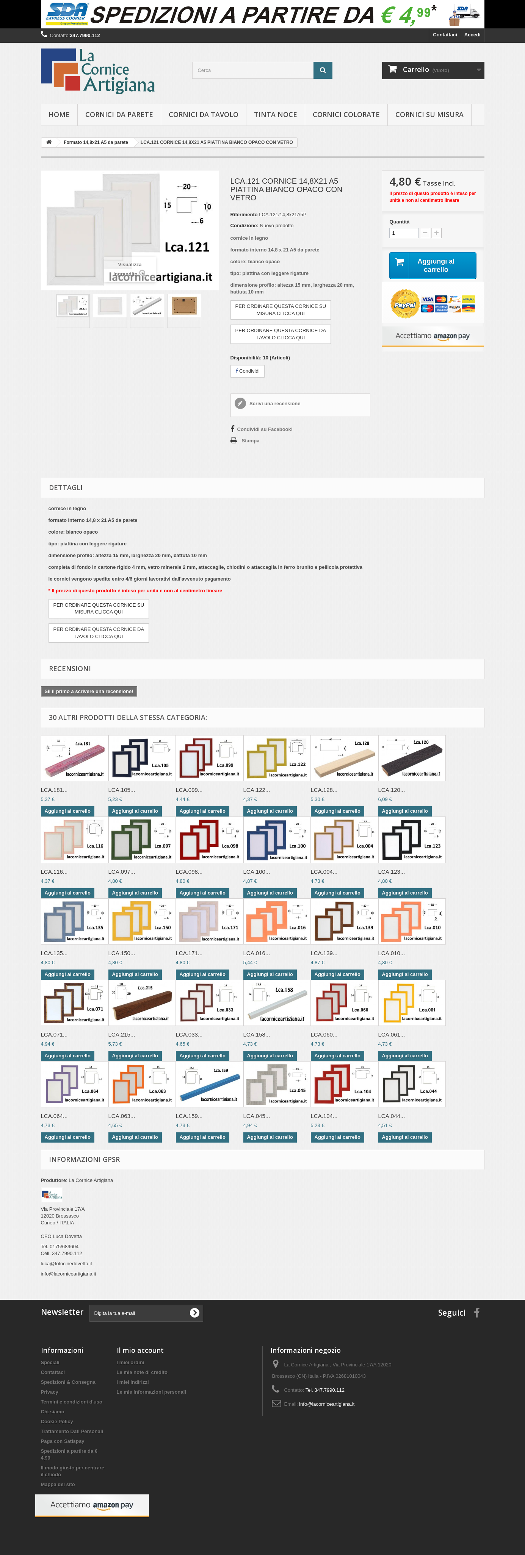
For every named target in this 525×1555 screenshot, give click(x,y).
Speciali (50, 1362)
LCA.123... (391, 871)
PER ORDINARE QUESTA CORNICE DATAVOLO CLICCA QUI (280, 334)
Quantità (399, 222)
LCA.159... (189, 1116)
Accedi (472, 34)
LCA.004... (324, 871)
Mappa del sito (58, 1484)
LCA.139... (324, 953)
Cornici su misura (429, 114)
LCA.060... (324, 1034)
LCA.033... (189, 1034)
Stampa (251, 440)
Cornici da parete (119, 114)
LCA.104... (324, 1116)
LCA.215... (121, 1034)
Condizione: (244, 225)
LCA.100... (256, 871)
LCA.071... (54, 1034)
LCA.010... (391, 953)
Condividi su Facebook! (265, 429)
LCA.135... (54, 953)
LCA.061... (391, 1034)
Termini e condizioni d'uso (71, 1402)
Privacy (49, 1392)
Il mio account (140, 1350)
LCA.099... (189, 790)
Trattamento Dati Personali (72, 1431)
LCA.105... (121, 790)
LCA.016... (256, 953)
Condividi (247, 371)
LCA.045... (256, 1116)
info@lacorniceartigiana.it (326, 1404)
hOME (59, 114)
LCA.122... (256, 790)
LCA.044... (391, 1116)
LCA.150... (121, 953)
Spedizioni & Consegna (68, 1382)
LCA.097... (121, 871)
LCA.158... (256, 1034)
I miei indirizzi (133, 1382)
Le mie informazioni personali (151, 1392)
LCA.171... (189, 953)
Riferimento (244, 214)
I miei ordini (130, 1362)
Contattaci (445, 34)
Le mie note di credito (142, 1372)
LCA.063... (121, 1116)
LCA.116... (54, 871)
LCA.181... (54, 790)
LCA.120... (391, 790)
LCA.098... (189, 871)
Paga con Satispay (63, 1441)
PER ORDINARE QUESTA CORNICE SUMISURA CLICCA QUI (280, 309)
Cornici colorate (346, 114)
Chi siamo (52, 1411)
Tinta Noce (275, 114)
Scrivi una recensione (274, 403)
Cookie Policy (57, 1421)
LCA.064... (54, 1116)
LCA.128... (324, 790)
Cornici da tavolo (203, 114)
